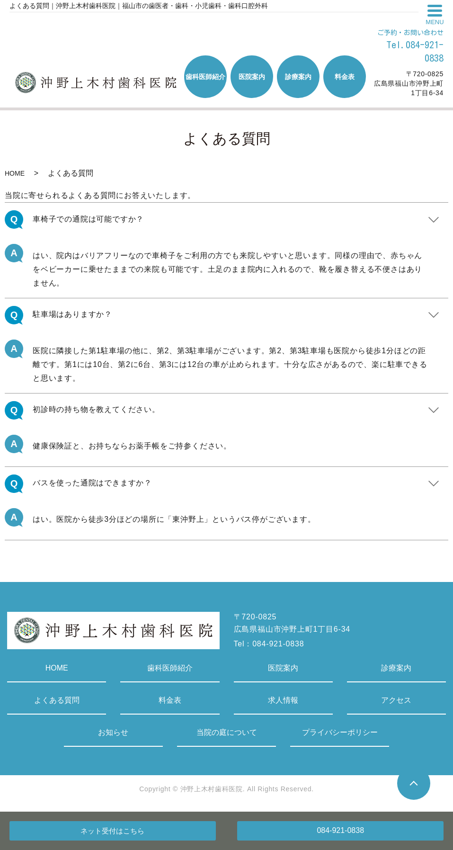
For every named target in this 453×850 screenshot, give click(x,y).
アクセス (396, 700)
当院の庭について (226, 732)
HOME (15, 173)
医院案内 (283, 668)
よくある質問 (57, 700)
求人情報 (283, 700)
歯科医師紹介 (170, 668)
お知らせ (113, 732)
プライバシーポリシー (340, 732)
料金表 (170, 700)
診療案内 (396, 668)
